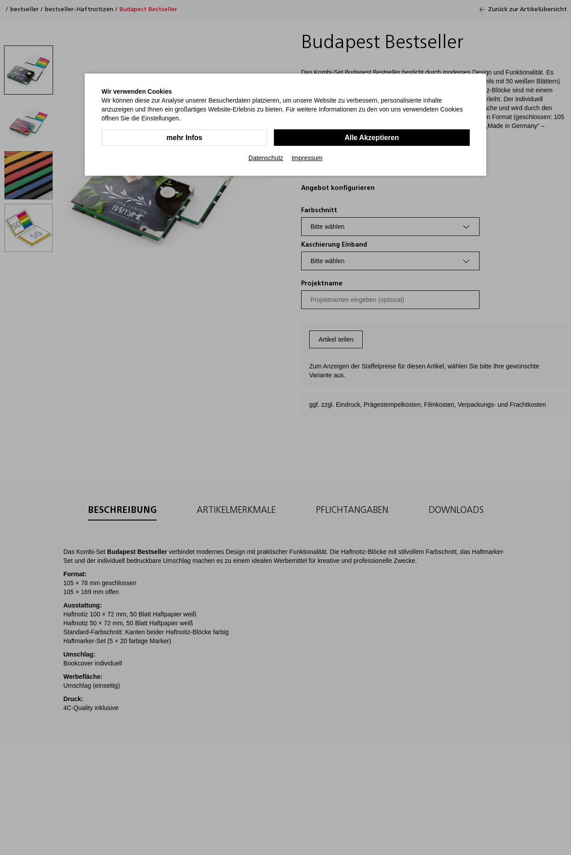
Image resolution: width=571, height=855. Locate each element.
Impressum (307, 157)
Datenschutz (265, 157)
